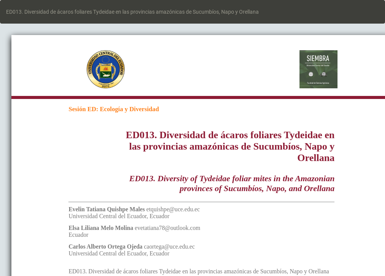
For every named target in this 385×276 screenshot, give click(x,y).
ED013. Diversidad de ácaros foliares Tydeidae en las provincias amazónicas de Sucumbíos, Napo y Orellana (132, 12)
